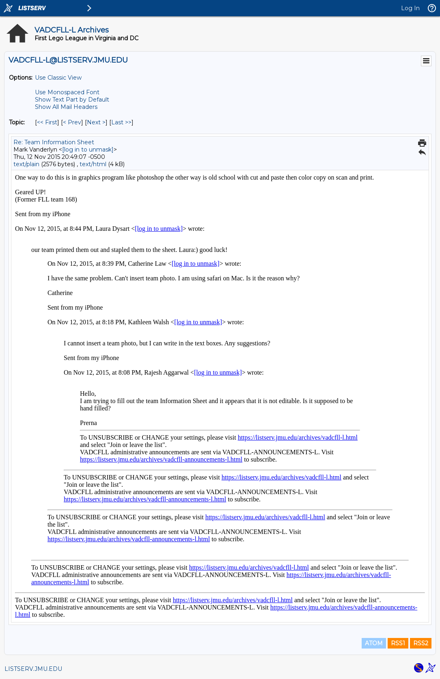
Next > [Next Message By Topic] (96, 122)
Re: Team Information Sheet (53, 142)
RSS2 (420, 643)
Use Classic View (58, 77)
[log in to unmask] (88, 149)
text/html (93, 164)
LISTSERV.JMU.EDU (33, 668)
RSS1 (398, 643)
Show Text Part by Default (72, 99)
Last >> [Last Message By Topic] (121, 122)
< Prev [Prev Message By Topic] (72, 122)
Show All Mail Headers (66, 107)
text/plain (26, 164)
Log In (410, 8)
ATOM (374, 643)
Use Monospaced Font (67, 92)
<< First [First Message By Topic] (47, 122)
